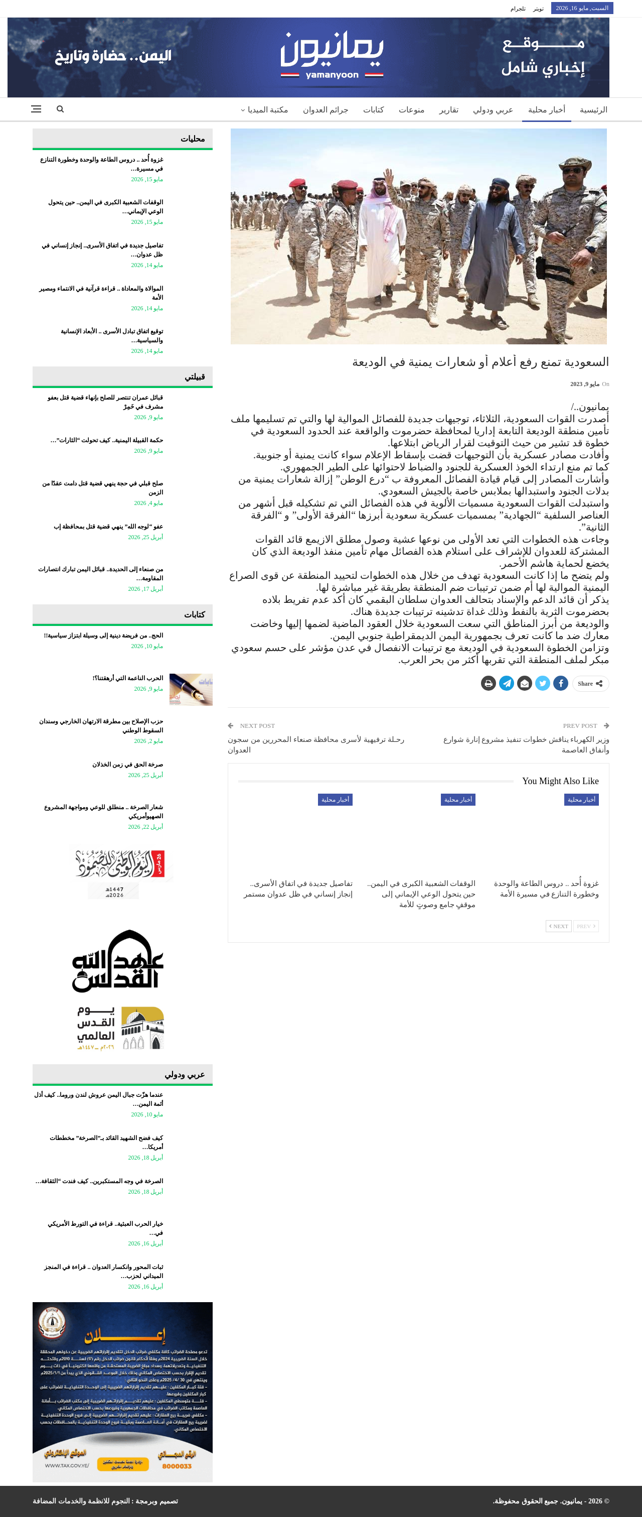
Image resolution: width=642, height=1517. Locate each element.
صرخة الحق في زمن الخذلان (127, 764)
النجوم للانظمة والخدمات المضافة (81, 1501)
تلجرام (518, 9)
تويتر (538, 9)
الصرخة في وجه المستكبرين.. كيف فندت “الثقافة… (99, 1181)
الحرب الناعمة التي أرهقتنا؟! (127, 678)
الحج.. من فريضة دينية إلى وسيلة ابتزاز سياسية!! (103, 635)
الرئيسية (593, 109)
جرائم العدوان (326, 109)
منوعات (412, 109)
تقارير (448, 109)
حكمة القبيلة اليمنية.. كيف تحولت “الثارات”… (106, 440)
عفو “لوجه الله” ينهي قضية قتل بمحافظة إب (108, 526)
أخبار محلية (546, 109)
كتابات (373, 109)
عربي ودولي (493, 109)
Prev (586, 926)
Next (558, 926)
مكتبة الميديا (268, 109)
